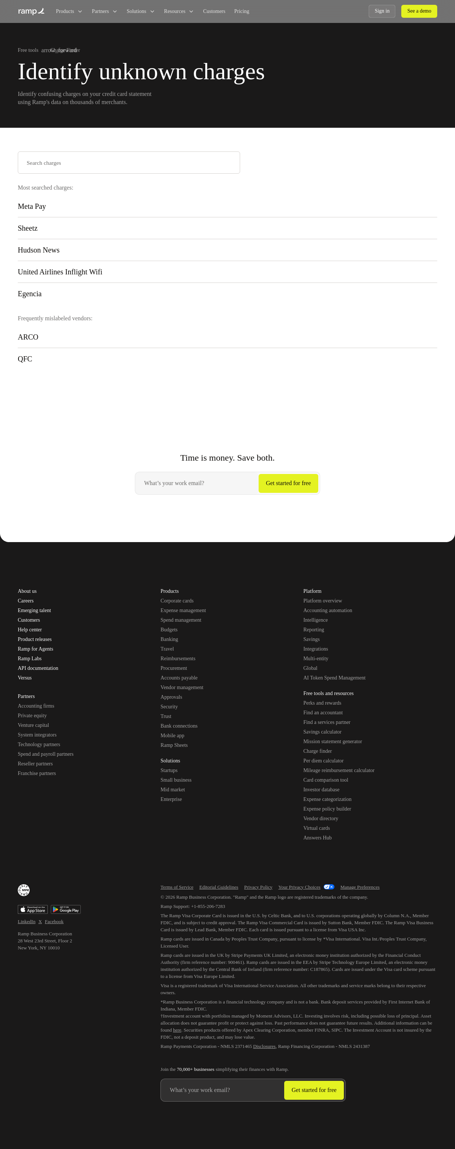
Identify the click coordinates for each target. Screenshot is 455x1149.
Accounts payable (178, 678)
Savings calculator (322, 732)
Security (169, 706)
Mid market (172, 789)
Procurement (173, 668)
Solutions (141, 11)
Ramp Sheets (174, 745)
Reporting (313, 629)
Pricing (241, 11)
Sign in (382, 11)
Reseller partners (35, 763)
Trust (165, 716)
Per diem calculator (323, 761)
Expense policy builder (327, 809)
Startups (168, 770)
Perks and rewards (322, 703)
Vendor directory (320, 818)
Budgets (168, 629)
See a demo (419, 11)
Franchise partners (37, 773)
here (177, 1030)
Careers (26, 601)
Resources (179, 11)
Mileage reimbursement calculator (339, 770)
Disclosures (264, 1046)
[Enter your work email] (197, 483)
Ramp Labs (29, 659)
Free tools (28, 50)
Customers (214, 11)
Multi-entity (316, 658)
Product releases (35, 639)
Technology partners (39, 744)
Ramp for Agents (35, 649)
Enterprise (171, 799)
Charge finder (317, 751)
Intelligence (315, 620)
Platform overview (322, 601)
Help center (30, 630)
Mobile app (172, 735)
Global (310, 668)
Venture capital (33, 725)
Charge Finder (65, 50)
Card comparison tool (325, 780)
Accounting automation (327, 610)
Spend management (180, 620)
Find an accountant (323, 712)
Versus (24, 678)
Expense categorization (327, 799)
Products (69, 11)
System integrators (37, 735)
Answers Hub (317, 838)
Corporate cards (176, 601)
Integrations (315, 649)
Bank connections (178, 726)
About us (27, 591)
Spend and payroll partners (45, 754)
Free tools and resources (328, 694)
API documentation (38, 668)
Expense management (183, 610)
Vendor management (181, 687)
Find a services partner (327, 722)
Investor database (321, 789)
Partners (105, 11)
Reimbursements (177, 658)
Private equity (32, 715)
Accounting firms (36, 706)
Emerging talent (34, 610)
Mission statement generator (332, 741)
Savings (311, 639)
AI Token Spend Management (334, 678)
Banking (169, 639)
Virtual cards (316, 828)
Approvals (171, 697)
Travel (167, 649)
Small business (176, 780)
